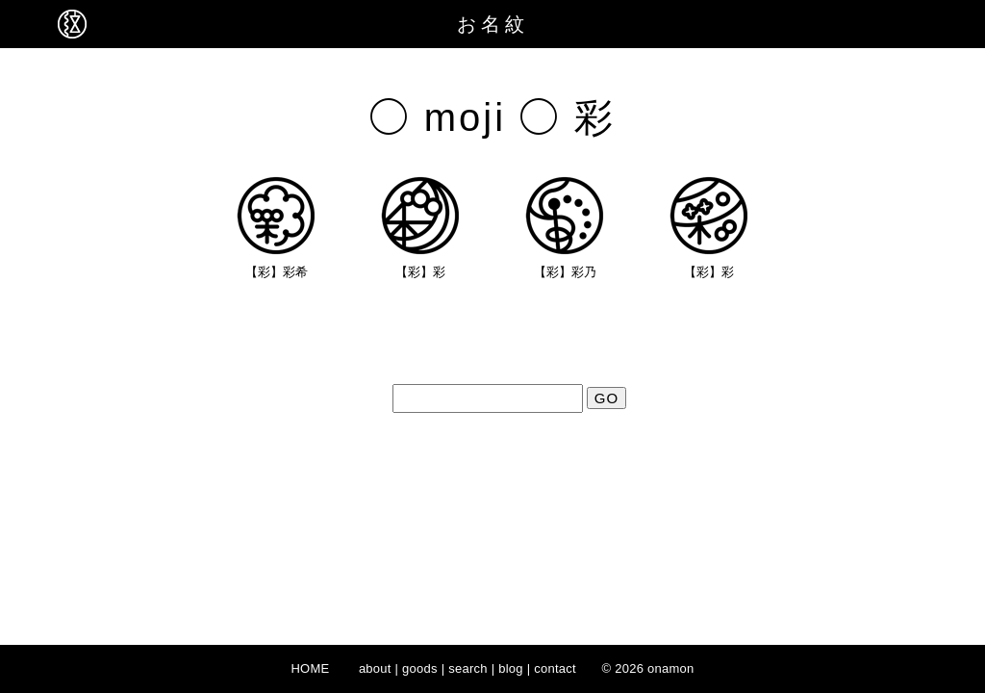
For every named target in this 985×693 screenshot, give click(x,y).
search (468, 668)
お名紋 (493, 24)
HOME (309, 668)
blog (510, 668)
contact (555, 668)
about (375, 668)
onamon (671, 668)
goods (420, 668)
